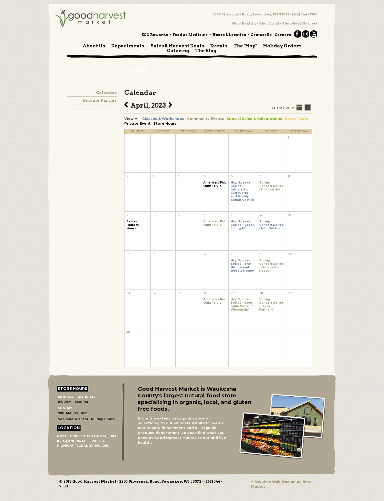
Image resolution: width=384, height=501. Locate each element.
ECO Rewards (154, 35)
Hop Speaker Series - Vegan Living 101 (243, 225)
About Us (94, 45)
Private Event (137, 123)
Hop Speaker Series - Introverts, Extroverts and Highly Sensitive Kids (243, 191)
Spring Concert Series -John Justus (271, 225)
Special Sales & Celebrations (254, 118)
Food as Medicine (190, 35)
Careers (283, 35)
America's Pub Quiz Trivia (214, 184)
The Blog (205, 50)
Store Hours (165, 123)
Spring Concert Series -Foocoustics (271, 186)
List (308, 107)
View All (131, 118)
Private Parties (100, 100)
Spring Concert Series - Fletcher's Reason (271, 265)
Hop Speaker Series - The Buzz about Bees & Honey (242, 265)
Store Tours (296, 118)
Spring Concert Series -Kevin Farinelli (271, 304)
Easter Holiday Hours (132, 225)
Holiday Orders (282, 45)
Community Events (205, 118)
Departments (127, 45)
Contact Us (261, 35)
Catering (178, 50)
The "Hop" (245, 45)
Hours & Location (229, 35)
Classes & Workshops (163, 118)
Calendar (106, 92)
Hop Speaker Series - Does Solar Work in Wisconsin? (242, 304)
